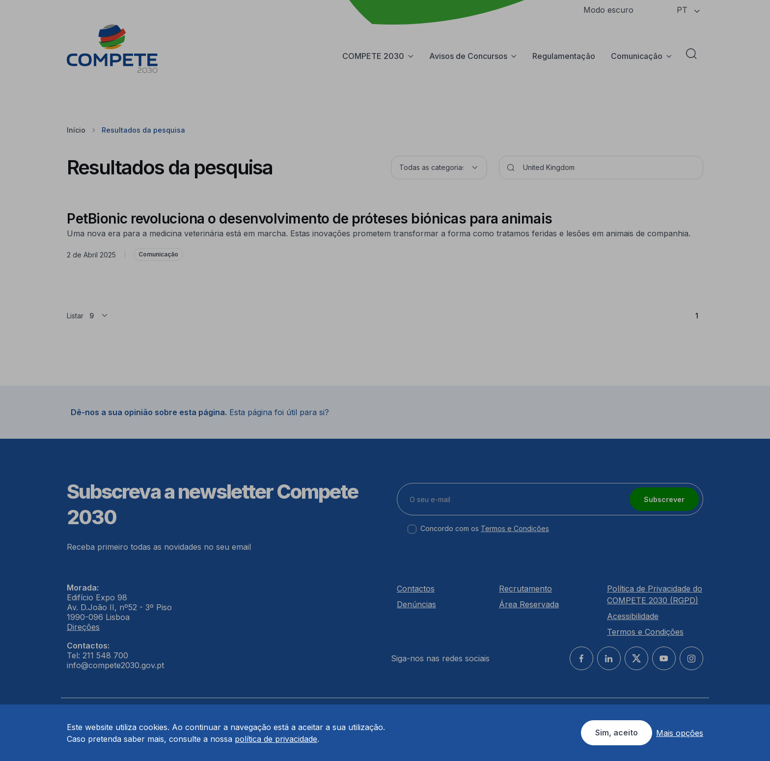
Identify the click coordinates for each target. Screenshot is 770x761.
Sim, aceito (616, 732)
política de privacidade (276, 739)
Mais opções (679, 733)
